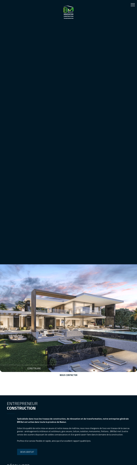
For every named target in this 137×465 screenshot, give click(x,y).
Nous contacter (68, 375)
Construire (34, 368)
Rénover (103, 368)
